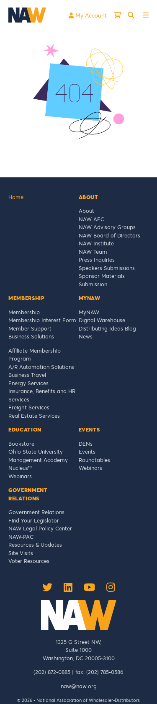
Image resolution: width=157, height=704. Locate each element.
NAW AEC (91, 219)
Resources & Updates (35, 544)
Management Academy (38, 460)
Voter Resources (28, 561)
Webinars (20, 476)
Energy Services (28, 383)
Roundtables (94, 460)
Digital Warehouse (102, 320)
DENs (86, 443)
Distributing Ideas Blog (107, 328)
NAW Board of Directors (109, 235)
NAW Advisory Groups (107, 227)
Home (15, 197)
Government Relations (36, 512)
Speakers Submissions (107, 268)
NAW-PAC (20, 536)
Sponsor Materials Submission (102, 280)
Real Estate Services (34, 415)
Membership (24, 312)
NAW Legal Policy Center (40, 528)
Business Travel (27, 374)
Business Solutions (31, 336)
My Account (88, 15)
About (86, 210)
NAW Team (93, 251)
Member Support (29, 328)
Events (87, 451)
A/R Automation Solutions (41, 367)
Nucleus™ (20, 468)
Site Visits (20, 553)
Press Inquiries (97, 259)
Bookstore (21, 443)
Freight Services (28, 407)
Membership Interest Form (42, 320)
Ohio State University (37, 451)
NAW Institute (96, 243)
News (86, 336)
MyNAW (89, 312)
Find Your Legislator (33, 520)
